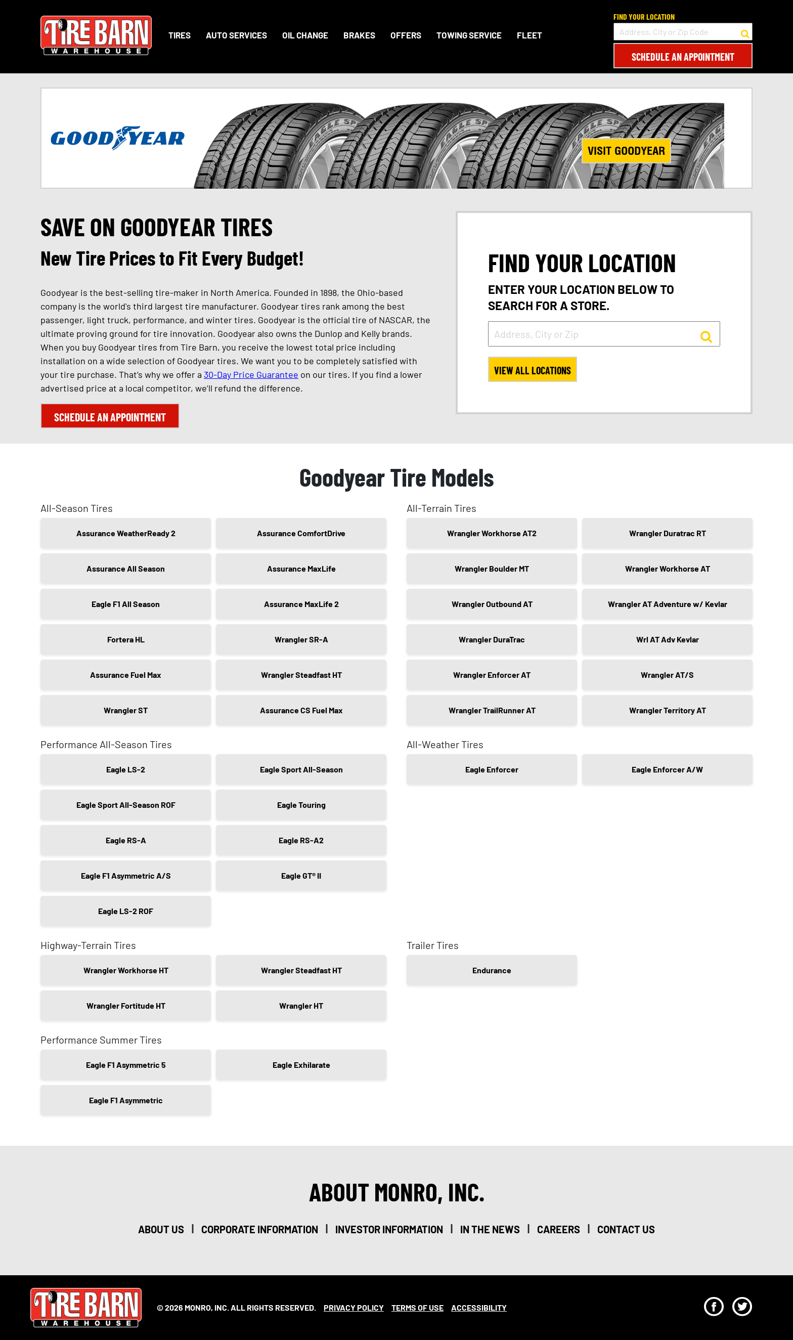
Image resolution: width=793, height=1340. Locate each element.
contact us (626, 1229)
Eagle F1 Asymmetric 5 (126, 1064)
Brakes (359, 35)
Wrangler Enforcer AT (492, 674)
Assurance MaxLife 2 (301, 604)
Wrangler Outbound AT (492, 604)
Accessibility (479, 1307)
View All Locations (532, 370)
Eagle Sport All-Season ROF (125, 804)
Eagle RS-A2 (301, 840)
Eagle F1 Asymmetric (126, 1100)
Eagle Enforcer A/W (667, 769)
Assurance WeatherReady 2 (125, 533)
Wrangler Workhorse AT (667, 568)
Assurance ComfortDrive (301, 533)
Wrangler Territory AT (667, 710)
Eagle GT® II (301, 875)
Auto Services (236, 35)
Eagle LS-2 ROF (125, 911)
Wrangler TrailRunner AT (492, 710)
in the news (490, 1229)
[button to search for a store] (745, 31)
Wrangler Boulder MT (492, 568)
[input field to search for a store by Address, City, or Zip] (604, 334)
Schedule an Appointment (683, 57)
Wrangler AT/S (667, 674)
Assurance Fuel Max (125, 674)
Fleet (529, 35)
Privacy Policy (354, 1307)
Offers (405, 35)
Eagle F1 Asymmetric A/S (126, 875)
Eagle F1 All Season (126, 604)
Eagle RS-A (126, 840)
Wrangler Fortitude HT (125, 1005)
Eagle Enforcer (491, 769)
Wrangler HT (301, 1005)
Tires (179, 35)
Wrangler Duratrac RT (667, 533)
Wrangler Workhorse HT (125, 970)
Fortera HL (126, 639)
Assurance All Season (125, 568)
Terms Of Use (417, 1307)
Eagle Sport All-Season (301, 769)
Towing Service (469, 35)
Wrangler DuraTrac (492, 639)
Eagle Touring (301, 804)
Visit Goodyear (626, 151)
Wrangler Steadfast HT (301, 674)
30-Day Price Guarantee (251, 374)
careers (558, 1229)
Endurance (491, 970)
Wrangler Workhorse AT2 (492, 533)
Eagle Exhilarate (301, 1064)
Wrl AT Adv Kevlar (667, 639)
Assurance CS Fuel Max (301, 710)
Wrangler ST (126, 710)
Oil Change (305, 35)
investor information (389, 1229)
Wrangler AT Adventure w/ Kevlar (667, 604)
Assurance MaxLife (301, 568)
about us (161, 1229)
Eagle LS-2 (125, 769)
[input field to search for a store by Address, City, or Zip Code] (683, 31)
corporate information (259, 1229)
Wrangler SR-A (301, 639)
